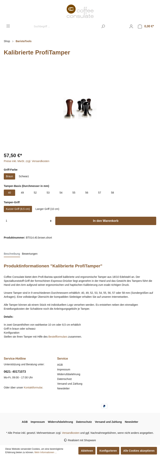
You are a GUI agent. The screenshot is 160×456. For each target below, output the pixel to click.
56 (86, 192)
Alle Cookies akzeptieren (139, 450)
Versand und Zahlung (69, 383)
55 (73, 192)
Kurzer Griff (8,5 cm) (18, 208)
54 (60, 192)
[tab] (12, 253)
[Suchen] (103, 26)
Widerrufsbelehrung (68, 374)
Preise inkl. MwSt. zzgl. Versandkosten (26, 161)
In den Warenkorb (106, 220)
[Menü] (8, 26)
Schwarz (24, 176)
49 (22, 192)
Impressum (63, 369)
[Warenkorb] (146, 26)
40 (9, 192)
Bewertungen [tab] (30, 253)
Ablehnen (87, 450)
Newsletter (63, 388)
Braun (9, 176)
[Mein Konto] (131, 26)
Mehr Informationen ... (45, 452)
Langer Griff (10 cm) (47, 208)
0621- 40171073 (15, 371)
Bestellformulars (57, 336)
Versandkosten (71, 432)
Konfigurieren (108, 450)
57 (99, 192)
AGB (60, 364)
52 (35, 192)
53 (48, 192)
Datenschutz (64, 378)
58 (112, 192)
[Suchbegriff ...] (65, 26)
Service (62, 358)
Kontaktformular (33, 387)
